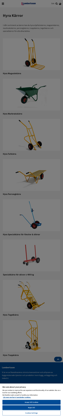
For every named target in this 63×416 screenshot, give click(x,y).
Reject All (31, 408)
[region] (31, 399)
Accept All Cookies (31, 402)
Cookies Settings (31, 413)
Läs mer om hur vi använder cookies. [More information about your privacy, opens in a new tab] (17, 397)
